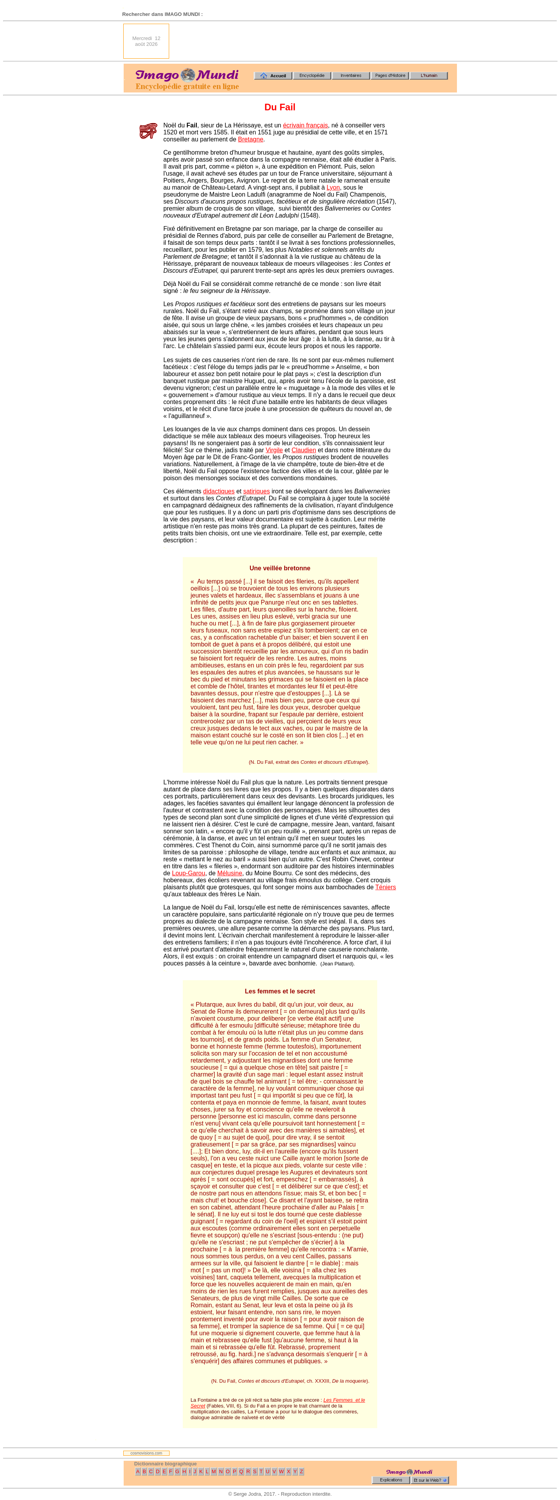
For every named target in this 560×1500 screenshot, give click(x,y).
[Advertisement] (315, 41)
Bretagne (250, 139)
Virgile (274, 450)
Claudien (304, 450)
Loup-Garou (188, 873)
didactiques (218, 491)
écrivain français (305, 125)
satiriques (256, 491)
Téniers (385, 887)
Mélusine (229, 873)
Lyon (333, 187)
